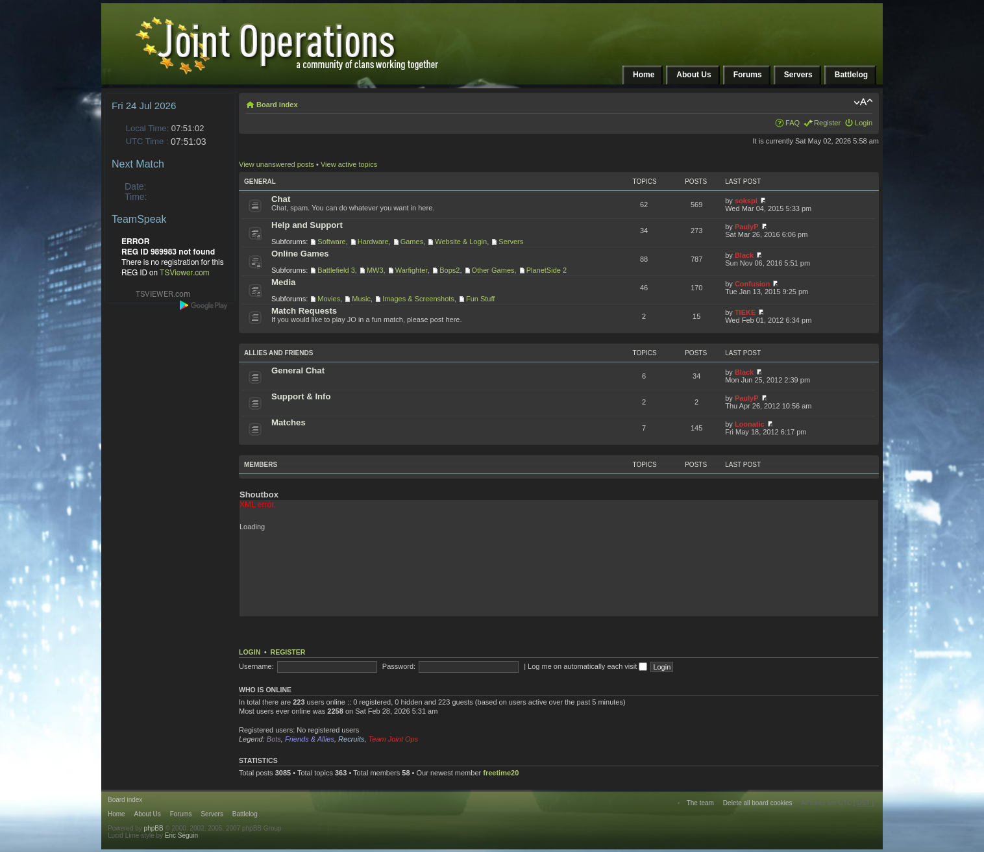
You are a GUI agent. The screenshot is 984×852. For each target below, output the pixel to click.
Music (361, 299)
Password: (398, 666)
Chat (280, 199)
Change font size (863, 102)
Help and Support (307, 225)
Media (283, 282)
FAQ (792, 123)
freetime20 (501, 773)
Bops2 (449, 270)
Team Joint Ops (394, 739)
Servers (510, 241)
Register (827, 123)
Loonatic (750, 424)
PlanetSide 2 (546, 270)
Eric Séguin (181, 835)
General (260, 181)
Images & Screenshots (418, 299)
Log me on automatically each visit (587, 666)
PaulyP (747, 227)
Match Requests (304, 311)
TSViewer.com (185, 273)
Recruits (351, 739)
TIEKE (745, 312)
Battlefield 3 (335, 270)
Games (411, 241)
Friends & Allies (309, 739)
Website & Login (461, 241)
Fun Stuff (480, 299)
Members (260, 464)
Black (744, 255)
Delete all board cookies (758, 803)
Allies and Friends (278, 353)
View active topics (349, 164)
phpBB (154, 828)
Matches (288, 422)
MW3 (375, 270)
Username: (256, 666)
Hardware (373, 241)
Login (863, 123)
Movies (328, 299)
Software (331, 241)
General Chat (298, 370)
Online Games (300, 253)
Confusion (752, 284)
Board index (277, 104)
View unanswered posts (276, 164)
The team (700, 803)
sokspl (746, 201)
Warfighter (411, 270)
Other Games (493, 270)
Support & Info (301, 396)
